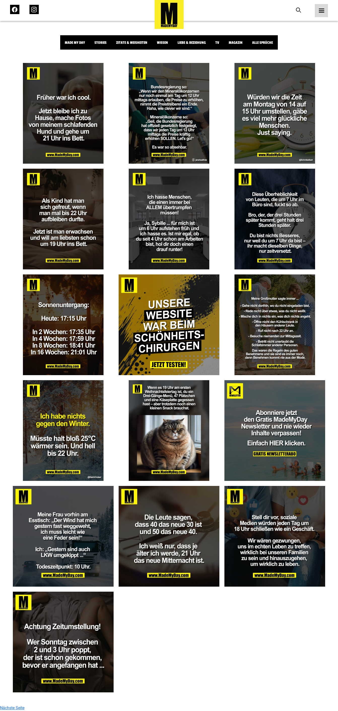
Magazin (236, 43)
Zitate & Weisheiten (131, 43)
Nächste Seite (12, 707)
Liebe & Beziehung (192, 43)
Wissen (162, 43)
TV (217, 43)
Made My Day (75, 43)
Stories (100, 43)
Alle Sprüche (262, 43)
